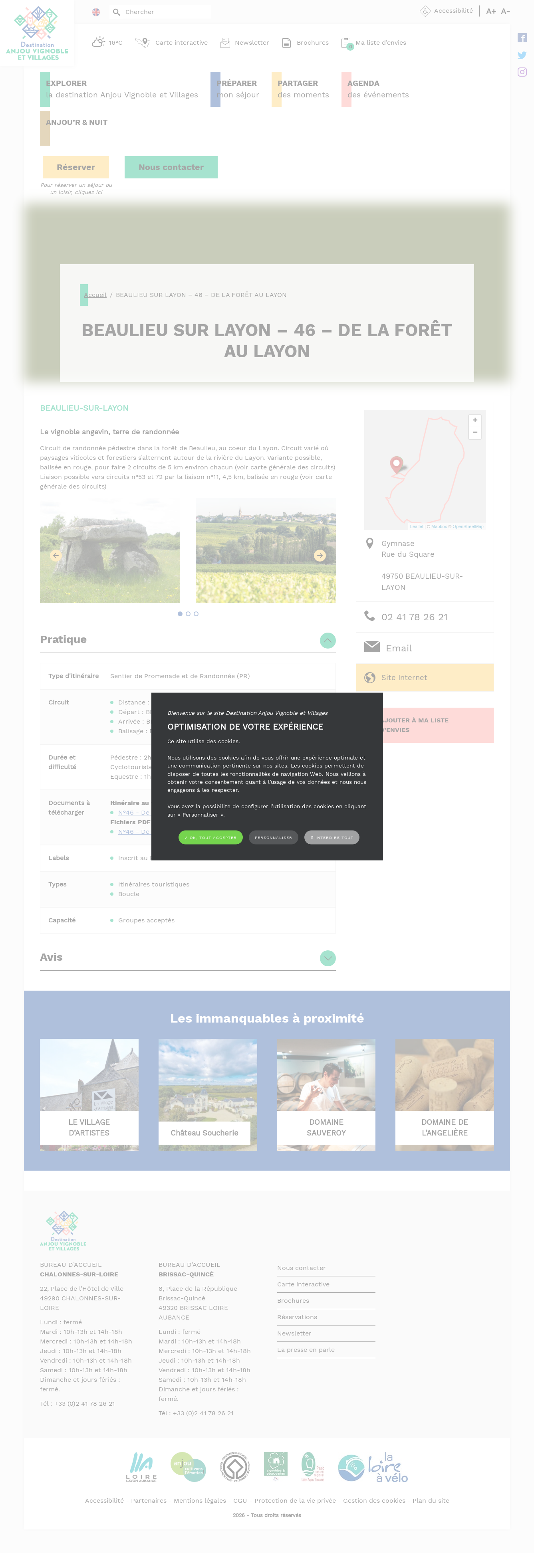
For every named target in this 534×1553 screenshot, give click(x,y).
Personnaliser (273, 837)
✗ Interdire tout (331, 837)
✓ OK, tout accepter (211, 837)
